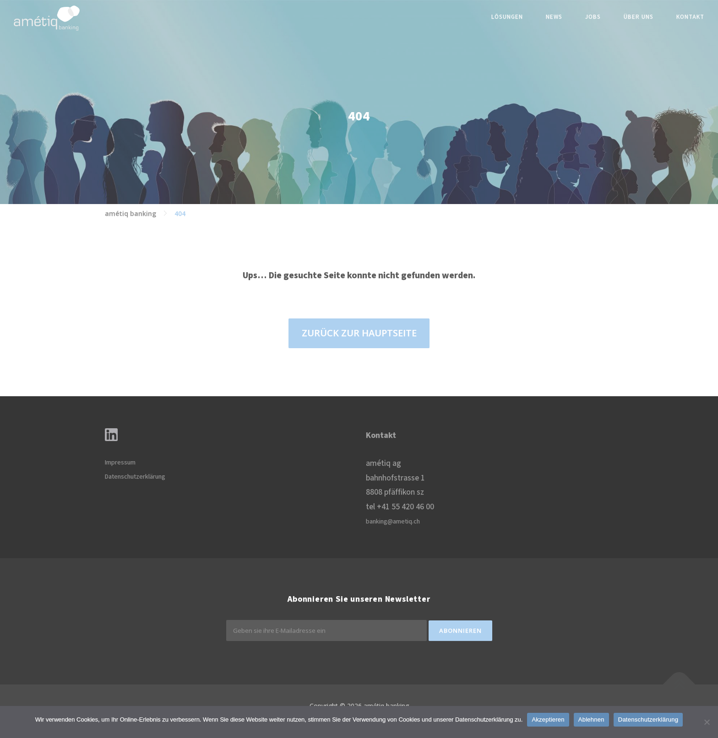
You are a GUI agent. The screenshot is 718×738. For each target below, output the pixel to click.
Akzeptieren (548, 719)
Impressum (120, 462)
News (554, 17)
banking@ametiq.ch (393, 521)
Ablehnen (591, 719)
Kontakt (690, 17)
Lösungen (507, 17)
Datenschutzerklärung (135, 477)
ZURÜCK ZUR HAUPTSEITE (359, 333)
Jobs (593, 17)
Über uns (638, 17)
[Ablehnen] (706, 722)
